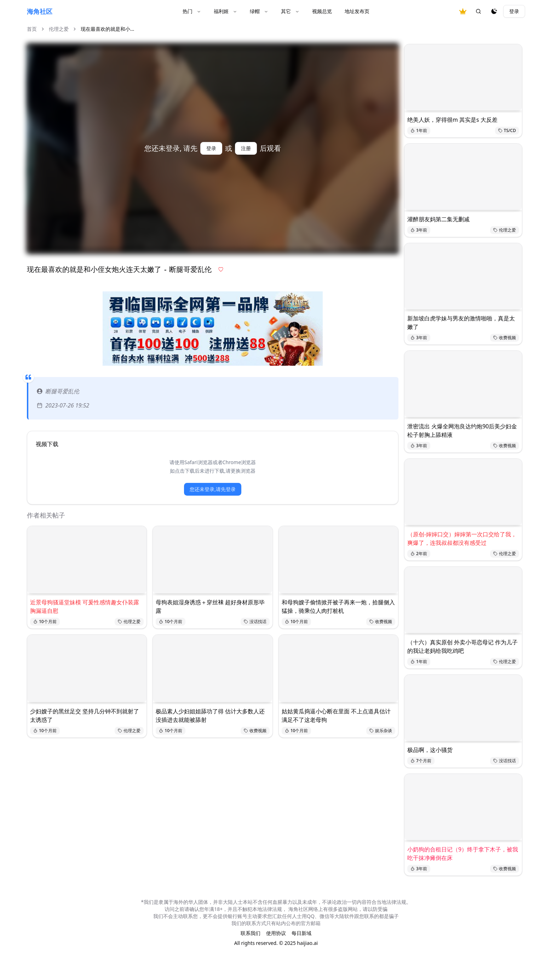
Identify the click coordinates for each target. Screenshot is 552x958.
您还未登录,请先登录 (213, 489)
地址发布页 (357, 11)
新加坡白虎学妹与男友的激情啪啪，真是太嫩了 (461, 322)
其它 (290, 11)
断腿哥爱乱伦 (58, 391)
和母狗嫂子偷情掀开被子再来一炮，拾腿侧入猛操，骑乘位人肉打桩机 (338, 606)
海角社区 (39, 11)
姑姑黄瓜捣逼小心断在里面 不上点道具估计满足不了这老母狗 (336, 715)
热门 (192, 11)
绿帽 (259, 11)
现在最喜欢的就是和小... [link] (107, 28)
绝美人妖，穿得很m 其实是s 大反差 (452, 120)
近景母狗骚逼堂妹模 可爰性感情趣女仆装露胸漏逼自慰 (84, 606)
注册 (246, 148)
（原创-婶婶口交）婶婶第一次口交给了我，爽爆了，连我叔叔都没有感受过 (462, 538)
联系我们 (250, 933)
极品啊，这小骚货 (430, 750)
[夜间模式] (494, 11)
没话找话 (255, 621)
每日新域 (301, 933)
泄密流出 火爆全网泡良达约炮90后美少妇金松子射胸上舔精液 (462, 430)
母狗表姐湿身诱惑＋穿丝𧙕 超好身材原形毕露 (210, 606)
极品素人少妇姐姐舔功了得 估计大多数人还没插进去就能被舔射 (210, 715)
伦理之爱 (59, 28)
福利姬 (225, 11)
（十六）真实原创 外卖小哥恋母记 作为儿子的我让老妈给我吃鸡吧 (462, 646)
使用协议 (276, 933)
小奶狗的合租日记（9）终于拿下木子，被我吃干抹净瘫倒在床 (462, 853)
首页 (32, 28)
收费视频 (380, 621)
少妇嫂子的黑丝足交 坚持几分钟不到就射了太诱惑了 (84, 715)
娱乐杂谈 (380, 731)
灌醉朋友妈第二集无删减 (438, 219)
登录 (514, 11)
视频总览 (322, 11)
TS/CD (507, 130)
